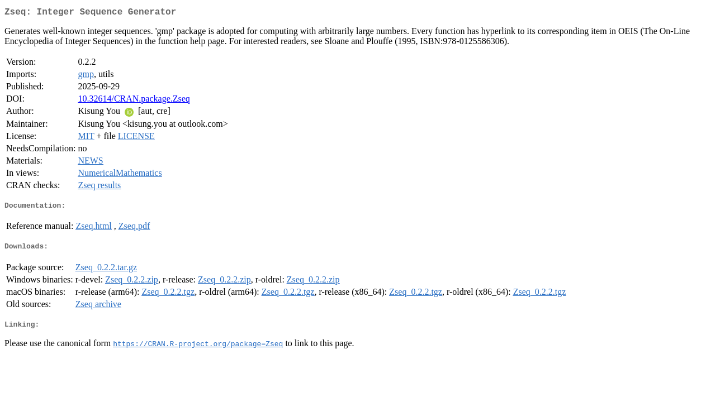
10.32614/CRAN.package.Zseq (133, 101)
